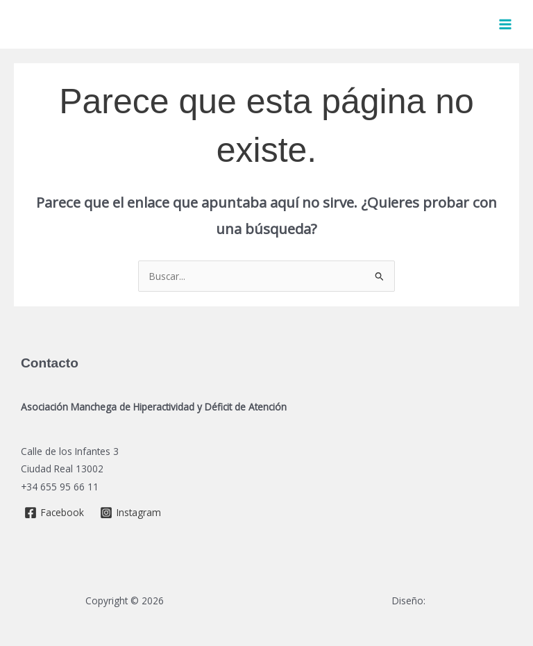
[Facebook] (54, 512)
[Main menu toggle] (505, 24)
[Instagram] (130, 512)
